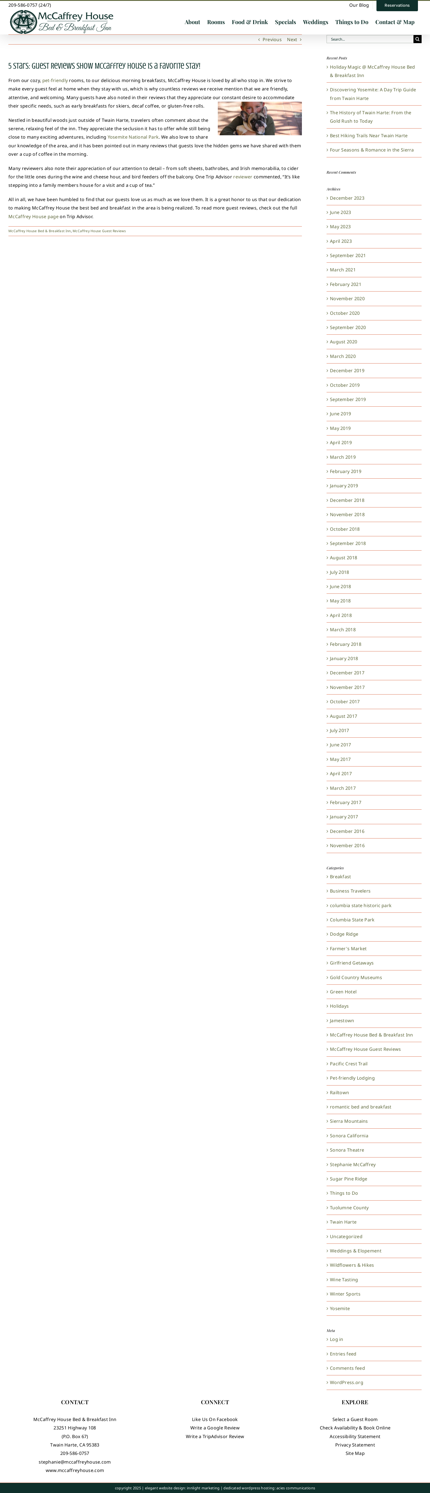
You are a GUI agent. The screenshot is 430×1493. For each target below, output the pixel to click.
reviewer (242, 177)
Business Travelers (350, 891)
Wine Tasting (344, 1280)
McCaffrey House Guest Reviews (99, 231)
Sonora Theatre (347, 1150)
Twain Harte (343, 1222)
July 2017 (339, 730)
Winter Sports (345, 1294)
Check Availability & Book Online (355, 1428)
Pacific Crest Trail (349, 1064)
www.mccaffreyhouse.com (75, 1470)
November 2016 (347, 845)
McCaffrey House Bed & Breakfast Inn (39, 231)
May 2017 (340, 759)
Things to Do (344, 1193)
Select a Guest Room (355, 1419)
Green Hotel (343, 992)
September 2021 (348, 255)
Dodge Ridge (344, 934)
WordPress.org (346, 1382)
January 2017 (344, 817)
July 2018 (339, 572)
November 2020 (347, 298)
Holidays (339, 1006)
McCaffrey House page (33, 216)
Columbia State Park (352, 920)
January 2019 (344, 486)
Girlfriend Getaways (352, 963)
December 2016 (347, 831)
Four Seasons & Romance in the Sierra (372, 150)
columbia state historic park (361, 905)
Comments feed (347, 1368)
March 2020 (343, 356)
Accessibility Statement (355, 1436)
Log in (336, 1339)
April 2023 (341, 241)
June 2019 (340, 414)
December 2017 (347, 673)
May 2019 (340, 428)
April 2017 (341, 773)
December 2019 (347, 370)
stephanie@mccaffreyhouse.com (75, 1462)
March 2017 (343, 788)
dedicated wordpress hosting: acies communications (269, 1487)
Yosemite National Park (133, 137)
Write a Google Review (215, 1428)
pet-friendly (55, 80)
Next (292, 39)
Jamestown (342, 1020)
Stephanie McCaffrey (353, 1164)
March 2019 (343, 457)
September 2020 (348, 327)
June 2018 (340, 586)
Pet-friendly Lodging (352, 1078)
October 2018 (345, 529)
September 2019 (348, 399)
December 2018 (347, 500)
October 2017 (345, 701)
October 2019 (345, 385)
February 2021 (345, 284)
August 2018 (343, 558)
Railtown (339, 1092)
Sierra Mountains (349, 1121)
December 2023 (347, 198)
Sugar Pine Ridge (348, 1179)
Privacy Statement (355, 1445)
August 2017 (343, 716)
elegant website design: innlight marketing (182, 1487)
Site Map (355, 1453)
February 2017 (345, 802)
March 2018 (343, 629)
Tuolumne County (349, 1208)
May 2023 (340, 226)
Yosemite (340, 1308)
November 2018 (347, 514)
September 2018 (348, 543)
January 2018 (344, 658)
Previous (272, 39)
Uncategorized (346, 1236)
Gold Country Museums (356, 977)
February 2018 (345, 644)
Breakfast (340, 877)
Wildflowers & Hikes (352, 1265)
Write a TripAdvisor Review (215, 1436)
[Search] (417, 39)
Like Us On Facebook (215, 1419)
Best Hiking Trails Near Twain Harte (369, 135)
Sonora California (349, 1136)
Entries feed (343, 1354)
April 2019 (341, 442)
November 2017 (347, 687)
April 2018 (341, 615)
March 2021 (343, 270)
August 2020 (343, 342)
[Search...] (370, 39)
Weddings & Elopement (356, 1251)
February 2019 (345, 471)
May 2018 (340, 601)
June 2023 (340, 212)
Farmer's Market (348, 948)
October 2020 (345, 313)
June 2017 (340, 745)
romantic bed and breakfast (361, 1107)
